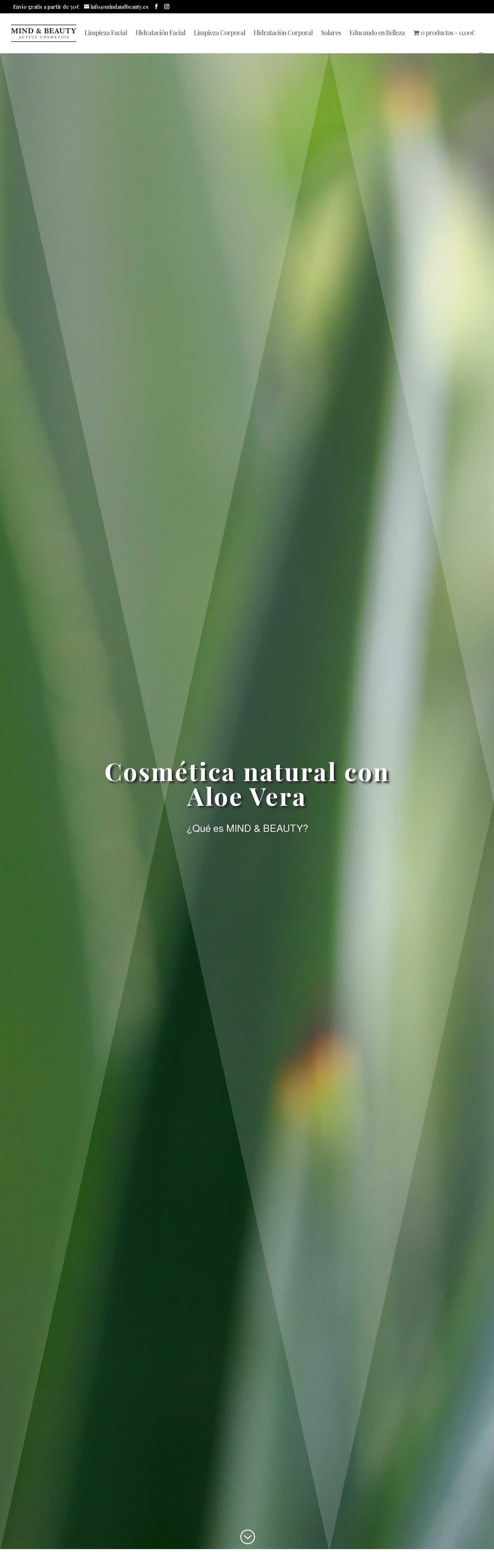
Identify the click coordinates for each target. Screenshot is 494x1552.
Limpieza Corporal (219, 33)
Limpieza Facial (106, 33)
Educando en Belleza (377, 33)
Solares (331, 33)
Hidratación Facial (160, 33)
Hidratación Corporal (283, 33)
